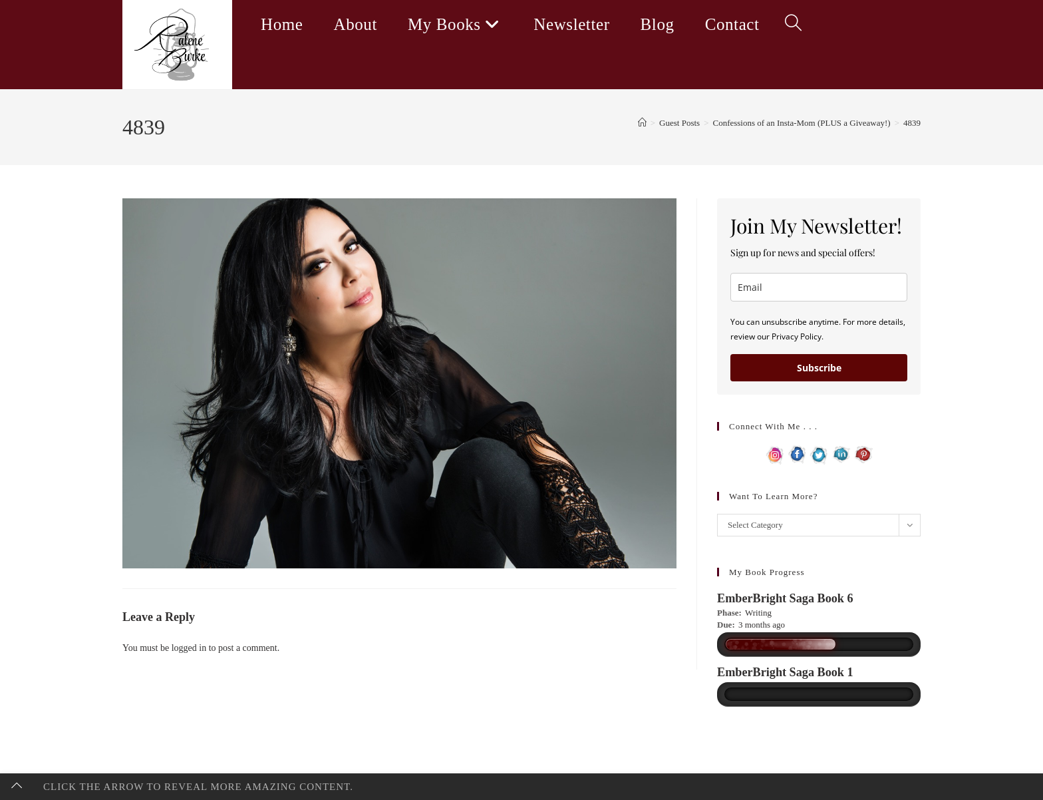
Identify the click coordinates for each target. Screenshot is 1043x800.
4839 (912, 123)
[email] (818, 287)
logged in (189, 648)
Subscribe (819, 367)
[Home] (642, 123)
